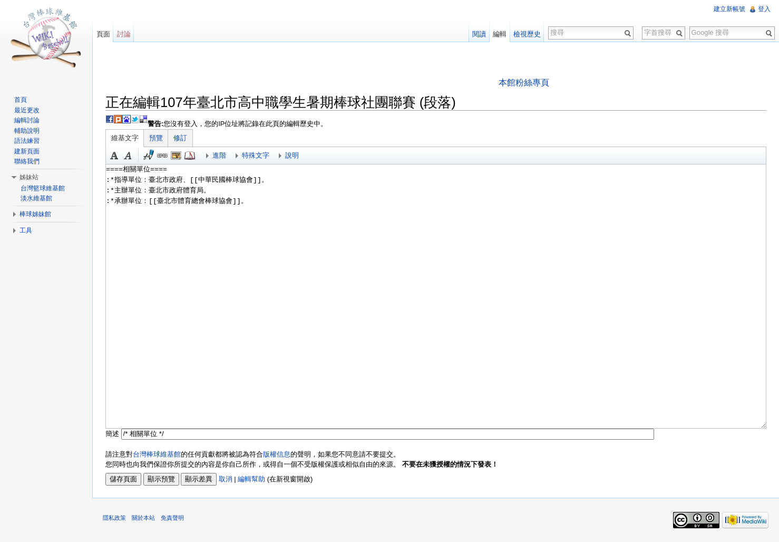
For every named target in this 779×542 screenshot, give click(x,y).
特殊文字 (256, 155)
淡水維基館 (36, 198)
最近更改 (27, 110)
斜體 (128, 155)
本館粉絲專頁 (524, 82)
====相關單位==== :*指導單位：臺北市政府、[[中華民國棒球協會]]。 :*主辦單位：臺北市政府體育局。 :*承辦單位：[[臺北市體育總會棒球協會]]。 (436, 296)
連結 (163, 155)
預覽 (156, 138)
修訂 (181, 138)
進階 (220, 155)
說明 (292, 155)
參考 (190, 155)
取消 (226, 479)
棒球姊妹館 (35, 214)
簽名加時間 (149, 155)
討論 (124, 34)
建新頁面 (27, 151)
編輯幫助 (252, 479)
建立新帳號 (729, 9)
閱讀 (479, 34)
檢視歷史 (527, 34)
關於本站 (143, 518)
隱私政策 (114, 518)
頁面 (103, 34)
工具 (26, 230)
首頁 (20, 99)
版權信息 (277, 454)
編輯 (500, 34)
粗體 (115, 155)
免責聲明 (172, 518)
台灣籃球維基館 (43, 188)
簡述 (113, 434)
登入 (764, 9)
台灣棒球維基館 (157, 454)
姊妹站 (29, 177)
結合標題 (176, 155)
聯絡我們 (27, 161)
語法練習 (27, 140)
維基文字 (125, 138)
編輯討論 (27, 120)
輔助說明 (27, 130)
